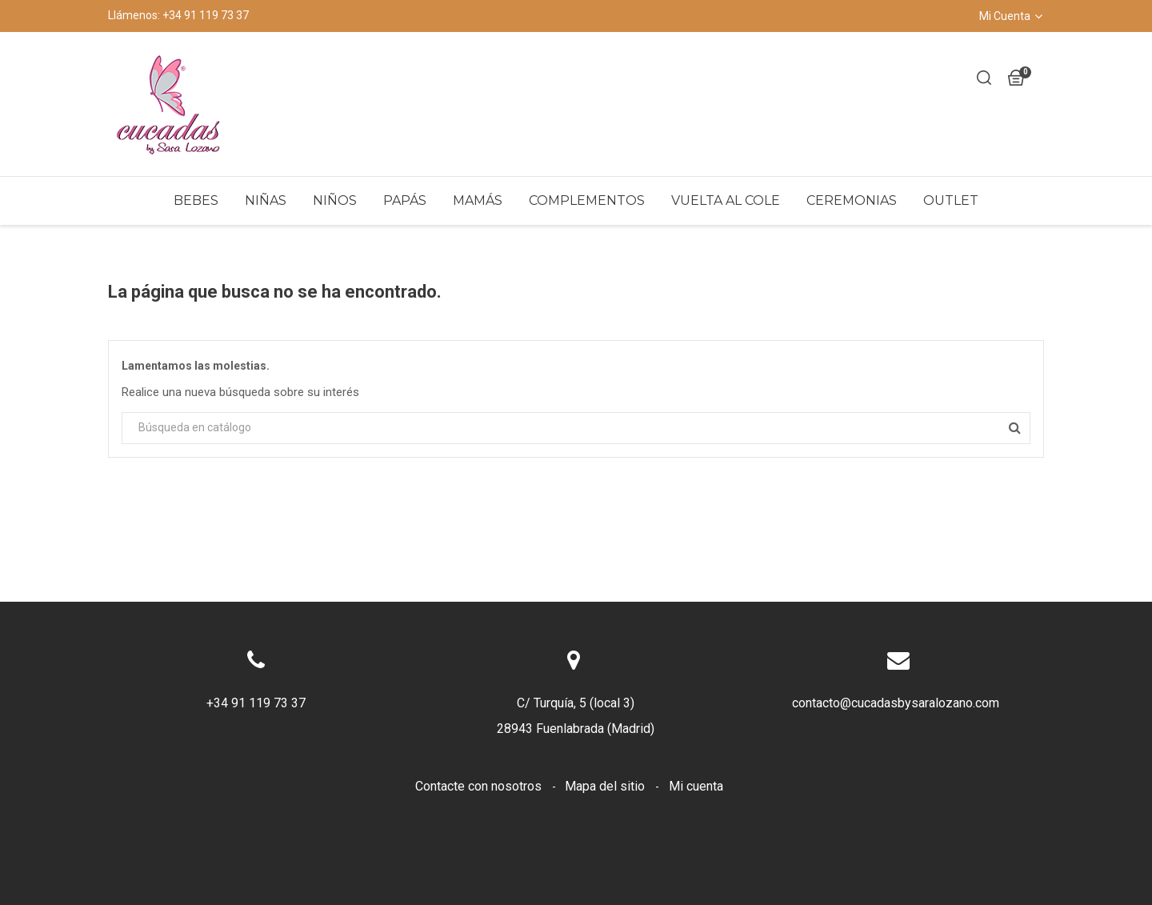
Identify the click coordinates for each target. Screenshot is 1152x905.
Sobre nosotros (695, 811)
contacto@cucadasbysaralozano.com (895, 703)
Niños (335, 200)
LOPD (777, 811)
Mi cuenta (696, 786)
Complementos (587, 200)
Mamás (477, 200)
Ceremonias (851, 200)
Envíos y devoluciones (409, 811)
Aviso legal (526, 811)
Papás (404, 200)
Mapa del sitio (606, 786)
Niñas (265, 200)
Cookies (605, 811)
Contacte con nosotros (480, 786)
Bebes (196, 200)
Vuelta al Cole (725, 200)
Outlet (950, 200)
